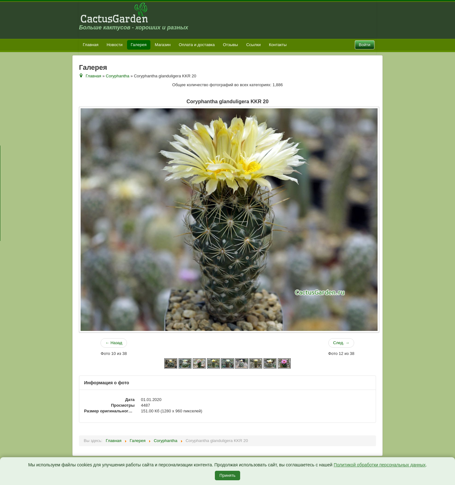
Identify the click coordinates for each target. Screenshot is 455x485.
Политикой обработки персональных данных (380, 464)
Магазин (163, 44)
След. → (341, 342)
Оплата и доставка (197, 44)
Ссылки (253, 44)
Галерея (139, 44)
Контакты (278, 44)
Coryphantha (117, 76)
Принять (228, 475)
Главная (90, 44)
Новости (114, 44)
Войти (364, 44)
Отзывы (230, 44)
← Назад (113, 342)
